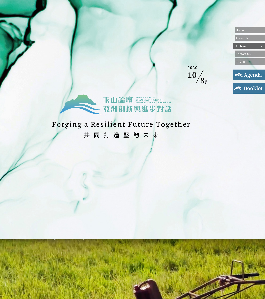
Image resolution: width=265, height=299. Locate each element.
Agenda (237, 71)
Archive (241, 46)
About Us (242, 38)
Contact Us (243, 54)
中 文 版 (240, 62)
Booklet (237, 85)
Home (240, 30)
